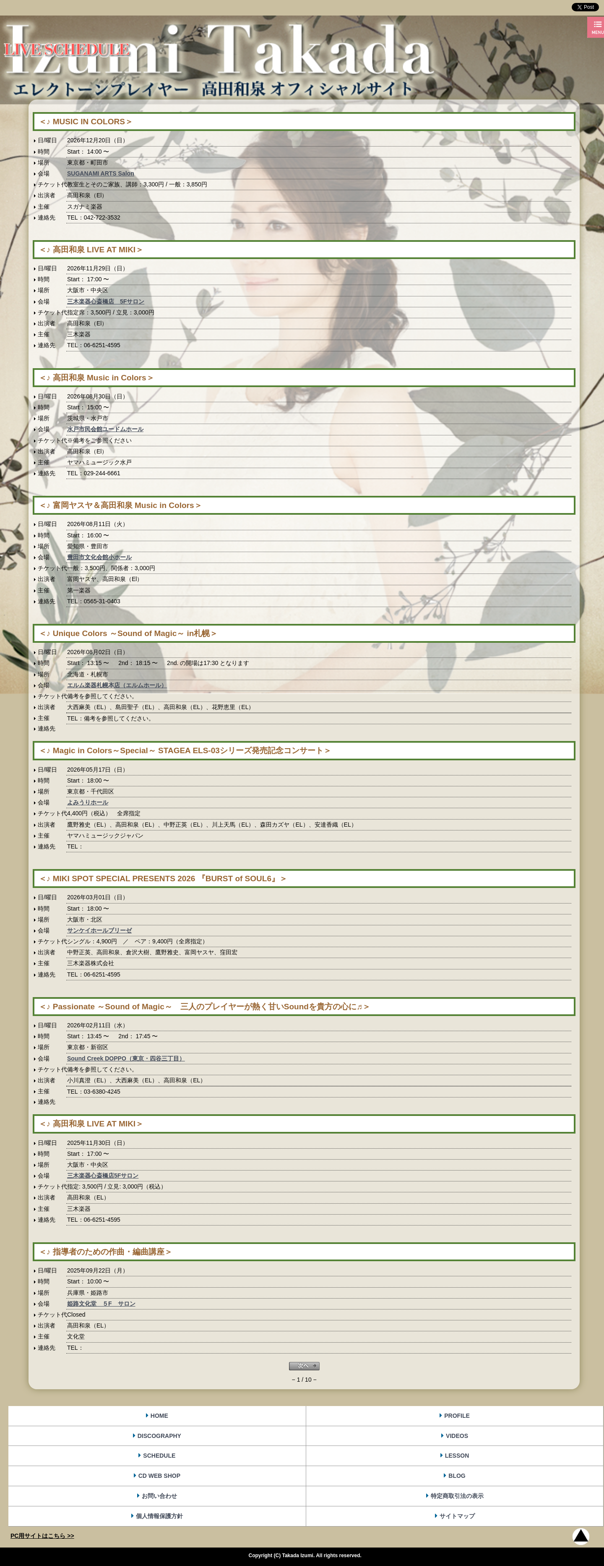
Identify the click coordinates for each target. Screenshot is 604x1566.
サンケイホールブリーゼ (99, 930)
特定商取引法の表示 (457, 1496)
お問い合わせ (159, 1496)
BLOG (456, 1475)
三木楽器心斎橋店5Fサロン (102, 1175)
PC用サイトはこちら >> (42, 1535)
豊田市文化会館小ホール (99, 557)
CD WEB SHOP (159, 1475)
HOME (159, 1415)
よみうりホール (87, 802)
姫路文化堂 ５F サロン (101, 1303)
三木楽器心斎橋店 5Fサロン (105, 301)
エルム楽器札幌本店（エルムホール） (117, 685)
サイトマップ (457, 1516)
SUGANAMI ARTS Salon (100, 173)
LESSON (457, 1455)
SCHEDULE (159, 1455)
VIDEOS (457, 1435)
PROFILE (457, 1415)
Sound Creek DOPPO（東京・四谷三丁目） (126, 1058)
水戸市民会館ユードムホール (105, 429)
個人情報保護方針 (159, 1516)
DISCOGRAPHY (159, 1435)
